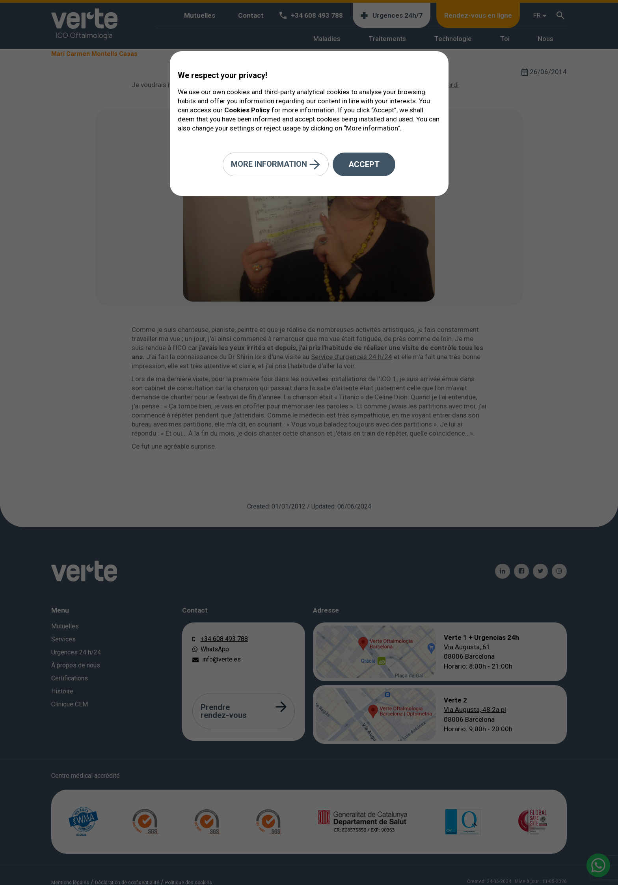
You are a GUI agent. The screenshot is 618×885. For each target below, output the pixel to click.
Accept (364, 164)
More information (275, 164)
